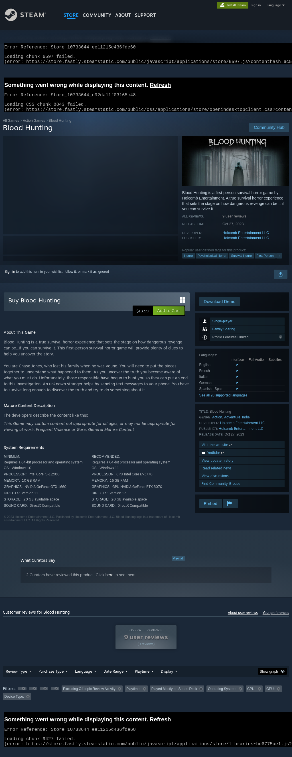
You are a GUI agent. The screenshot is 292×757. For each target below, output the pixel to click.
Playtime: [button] (133, 696)
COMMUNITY (97, 15)
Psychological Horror (212, 262)
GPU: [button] (270, 696)
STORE (71, 15)
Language (83, 678)
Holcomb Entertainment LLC (245, 239)
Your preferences (276, 619)
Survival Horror (241, 262)
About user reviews (243, 619)
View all (178, 565)
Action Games (34, 127)
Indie (246, 424)
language (274, 5)
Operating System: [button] (222, 696)
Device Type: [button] (14, 703)
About (123, 15)
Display (167, 678)
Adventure (232, 424)
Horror (188, 262)
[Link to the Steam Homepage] (30, 19)
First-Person (265, 262)
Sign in (10, 278)
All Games (11, 127)
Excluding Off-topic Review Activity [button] (89, 696)
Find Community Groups (221, 490)
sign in (256, 5)
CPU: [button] (251, 696)
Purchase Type (51, 678)
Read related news (217, 475)
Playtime (142, 678)
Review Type (16, 678)
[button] (169, 317)
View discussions (215, 483)
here (109, 581)
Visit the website (217, 451)
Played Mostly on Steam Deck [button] (174, 696)
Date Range (113, 678)
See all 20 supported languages (223, 402)
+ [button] (279, 262)
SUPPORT (145, 15)
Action (217, 424)
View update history (218, 467)
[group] (146, 699)
